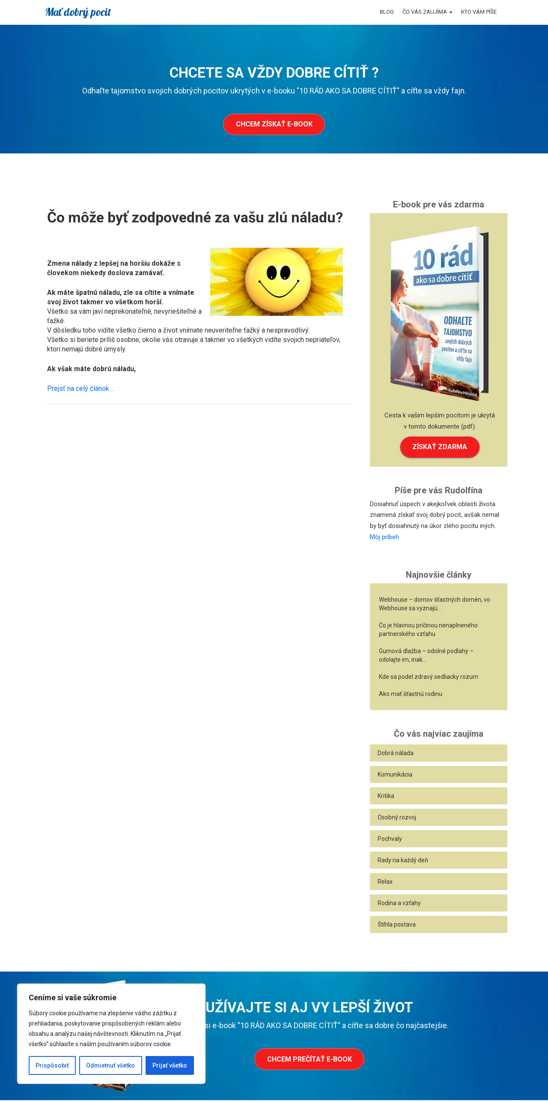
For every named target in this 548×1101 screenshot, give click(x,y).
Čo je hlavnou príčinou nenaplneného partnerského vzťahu (428, 630)
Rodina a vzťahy (399, 903)
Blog (387, 12)
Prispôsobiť (52, 1065)
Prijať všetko (169, 1065)
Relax (385, 882)
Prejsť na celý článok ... (81, 388)
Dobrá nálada (396, 753)
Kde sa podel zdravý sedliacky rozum (428, 677)
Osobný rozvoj (397, 818)
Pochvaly (390, 839)
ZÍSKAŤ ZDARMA (439, 447)
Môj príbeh (384, 537)
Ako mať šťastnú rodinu (410, 694)
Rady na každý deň (403, 861)
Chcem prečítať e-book (309, 1060)
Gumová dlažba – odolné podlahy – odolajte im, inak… (426, 656)
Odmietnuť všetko (110, 1065)
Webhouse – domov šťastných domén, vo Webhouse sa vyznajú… (434, 604)
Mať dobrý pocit (78, 11)
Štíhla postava (397, 925)
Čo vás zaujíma (427, 12)
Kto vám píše (479, 12)
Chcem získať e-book (274, 124)
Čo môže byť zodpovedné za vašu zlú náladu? (195, 217)
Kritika (386, 796)
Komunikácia (395, 775)
